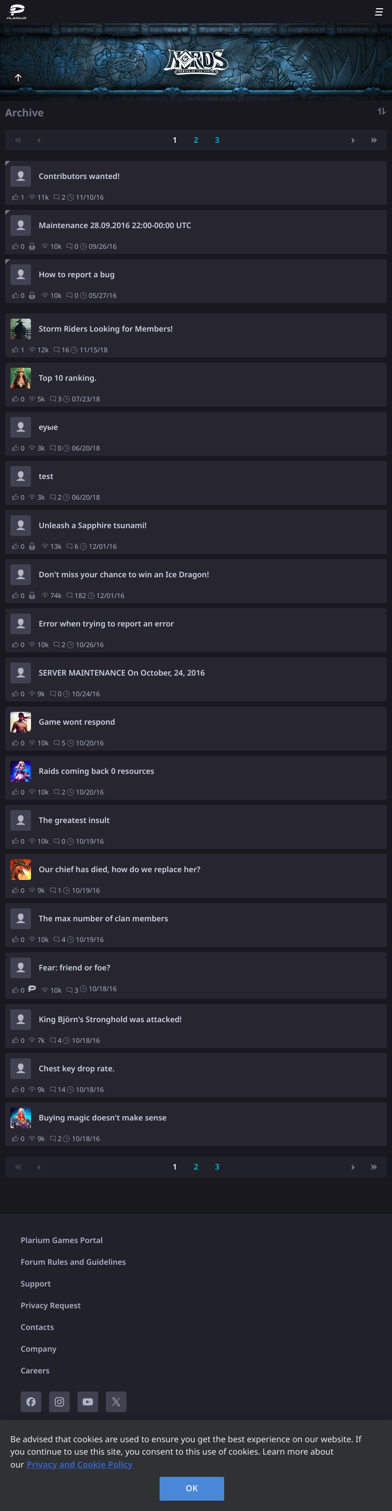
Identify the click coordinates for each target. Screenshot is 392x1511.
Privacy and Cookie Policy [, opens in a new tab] (80, 1464)
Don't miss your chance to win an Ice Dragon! (124, 575)
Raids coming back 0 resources (96, 771)
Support (36, 1284)
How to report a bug (77, 275)
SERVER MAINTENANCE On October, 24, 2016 (122, 673)
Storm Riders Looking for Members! (106, 329)
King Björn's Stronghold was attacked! (110, 1019)
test (46, 476)
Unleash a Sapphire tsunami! (93, 525)
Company (38, 1349)
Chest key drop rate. (77, 1069)
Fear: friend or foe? (74, 968)
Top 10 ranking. (68, 378)
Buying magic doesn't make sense (103, 1118)
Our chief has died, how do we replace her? (119, 869)
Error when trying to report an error (106, 624)
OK (192, 1488)
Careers (35, 1371)
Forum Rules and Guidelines (73, 1262)
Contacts (37, 1327)
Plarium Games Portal (62, 1240)
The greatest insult (74, 820)
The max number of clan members (103, 919)
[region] (196, 1465)
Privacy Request (51, 1305)
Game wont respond (77, 722)
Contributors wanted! (79, 176)
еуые (48, 427)
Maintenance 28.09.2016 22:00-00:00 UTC (115, 225)
